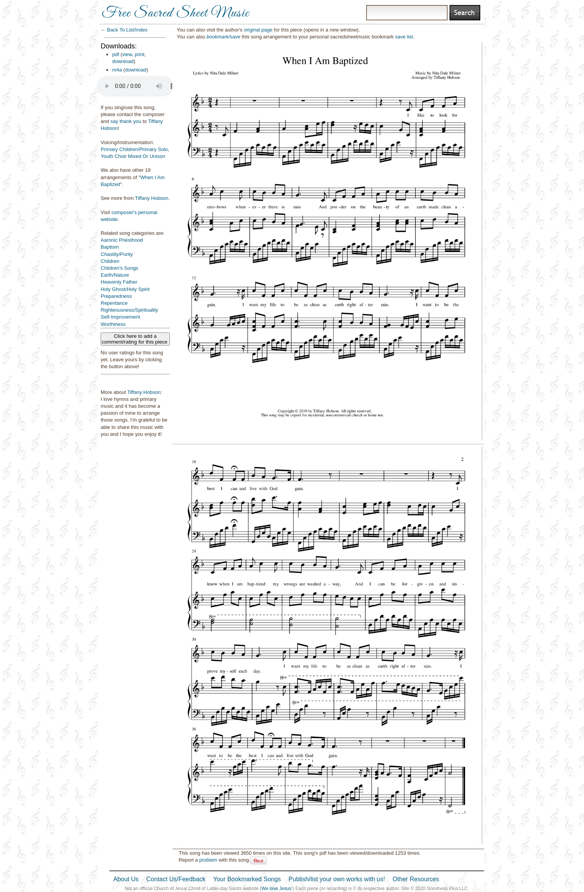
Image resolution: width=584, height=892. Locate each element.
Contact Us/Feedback (176, 879)
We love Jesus (276, 888)
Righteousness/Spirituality (129, 310)
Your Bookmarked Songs (247, 879)
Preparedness (116, 296)
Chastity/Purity (117, 254)
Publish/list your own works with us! (337, 879)
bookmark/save (224, 37)
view (127, 54)
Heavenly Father (119, 282)
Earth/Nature (115, 275)
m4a (117, 70)
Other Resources (416, 879)
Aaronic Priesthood (122, 240)
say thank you (125, 121)
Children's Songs (119, 268)
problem (208, 860)
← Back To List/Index (124, 30)
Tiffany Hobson (151, 198)
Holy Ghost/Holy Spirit (125, 289)
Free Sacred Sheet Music (175, 13)
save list (404, 37)
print (139, 54)
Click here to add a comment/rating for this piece (135, 339)
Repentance (114, 303)
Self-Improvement (120, 317)
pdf (115, 54)
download (123, 61)
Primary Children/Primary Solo (134, 149)
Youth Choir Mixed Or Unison (133, 156)
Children (110, 261)
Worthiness (113, 324)
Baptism (110, 247)
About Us (126, 879)
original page (258, 30)
